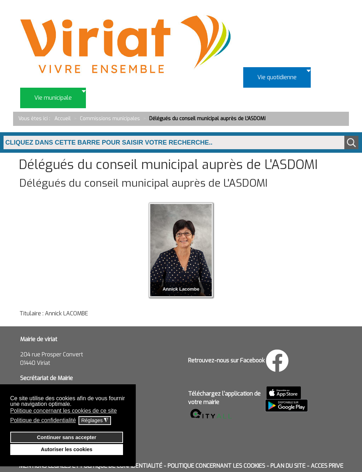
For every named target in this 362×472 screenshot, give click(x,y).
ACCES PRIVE (327, 466)
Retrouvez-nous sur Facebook (226, 360)
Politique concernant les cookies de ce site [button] (63, 411)
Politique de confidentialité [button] (43, 420)
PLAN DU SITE (287, 466)
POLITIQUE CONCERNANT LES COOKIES (216, 466)
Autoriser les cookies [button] (67, 449)
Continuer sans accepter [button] (66, 437)
